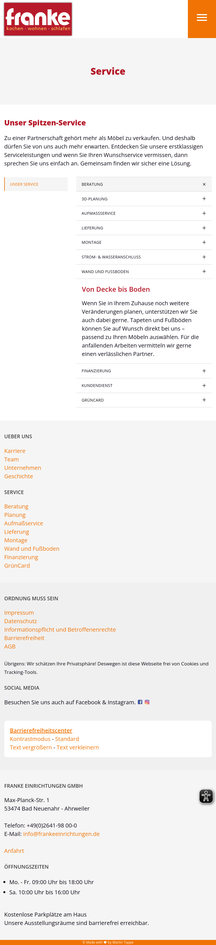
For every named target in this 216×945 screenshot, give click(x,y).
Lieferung (92, 228)
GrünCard (93, 400)
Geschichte (18, 476)
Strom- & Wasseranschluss (111, 257)
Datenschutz (20, 621)
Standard (67, 739)
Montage (92, 242)
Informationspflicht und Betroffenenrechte (60, 629)
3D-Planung (94, 199)
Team (11, 459)
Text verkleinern (78, 747)
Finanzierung (96, 370)
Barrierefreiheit (24, 638)
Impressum (19, 612)
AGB (9, 646)
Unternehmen (22, 468)
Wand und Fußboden (105, 271)
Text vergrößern (31, 747)
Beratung (92, 184)
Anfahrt (14, 851)
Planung (15, 515)
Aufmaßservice (99, 213)
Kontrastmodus (30, 739)
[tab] (144, 184)
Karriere (14, 451)
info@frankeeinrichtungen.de (61, 834)
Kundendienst (97, 385)
